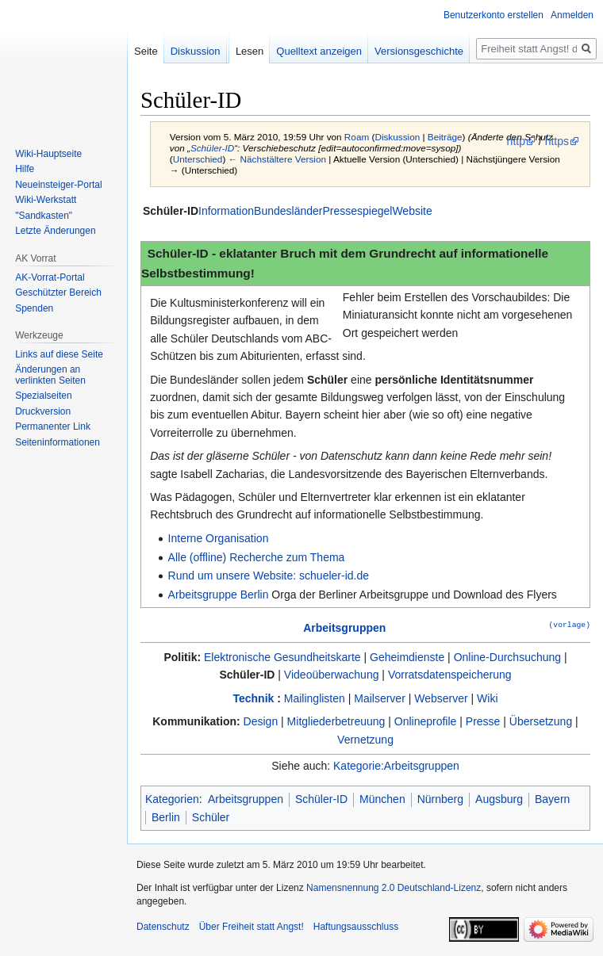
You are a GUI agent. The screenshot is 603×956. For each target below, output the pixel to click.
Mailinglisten (314, 698)
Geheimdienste (407, 657)
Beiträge (445, 137)
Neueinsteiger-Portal (58, 184)
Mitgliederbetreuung (336, 721)
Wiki (487, 698)
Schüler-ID (212, 148)
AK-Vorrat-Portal (49, 277)
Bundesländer (288, 211)
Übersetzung (540, 721)
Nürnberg (440, 799)
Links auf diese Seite (59, 354)
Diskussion (397, 137)
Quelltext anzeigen (319, 51)
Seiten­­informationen (57, 442)
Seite (146, 51)
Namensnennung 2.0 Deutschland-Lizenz (393, 887)
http (516, 141)
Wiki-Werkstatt (45, 199)
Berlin (166, 817)
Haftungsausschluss (355, 926)
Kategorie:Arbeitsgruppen (396, 765)
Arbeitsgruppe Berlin (218, 594)
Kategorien (172, 799)
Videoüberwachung (331, 674)
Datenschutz (163, 926)
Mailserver (379, 698)
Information (226, 211)
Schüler (210, 817)
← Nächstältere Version (277, 159)
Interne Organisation (218, 538)
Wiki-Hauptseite (48, 153)
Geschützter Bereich (58, 292)
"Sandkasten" (43, 215)
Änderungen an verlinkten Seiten (50, 375)
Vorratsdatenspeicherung (450, 674)
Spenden (34, 308)
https (557, 141)
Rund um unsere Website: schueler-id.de (268, 575)
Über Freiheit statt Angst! (251, 926)
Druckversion (43, 411)
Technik (253, 698)
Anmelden (572, 15)
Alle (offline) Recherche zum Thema (256, 557)
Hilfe (24, 168)
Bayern (552, 799)
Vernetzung (365, 739)
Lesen (249, 51)
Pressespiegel (357, 211)
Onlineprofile (425, 721)
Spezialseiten (43, 395)
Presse (483, 721)
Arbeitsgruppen (344, 627)
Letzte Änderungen (55, 230)
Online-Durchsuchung (507, 657)
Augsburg (499, 799)
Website (412, 211)
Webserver (440, 698)
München (382, 799)
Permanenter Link (52, 426)
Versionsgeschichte (418, 51)
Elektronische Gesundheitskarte (282, 657)
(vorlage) (569, 624)
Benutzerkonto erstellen (493, 15)
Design (261, 721)
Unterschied (198, 159)
